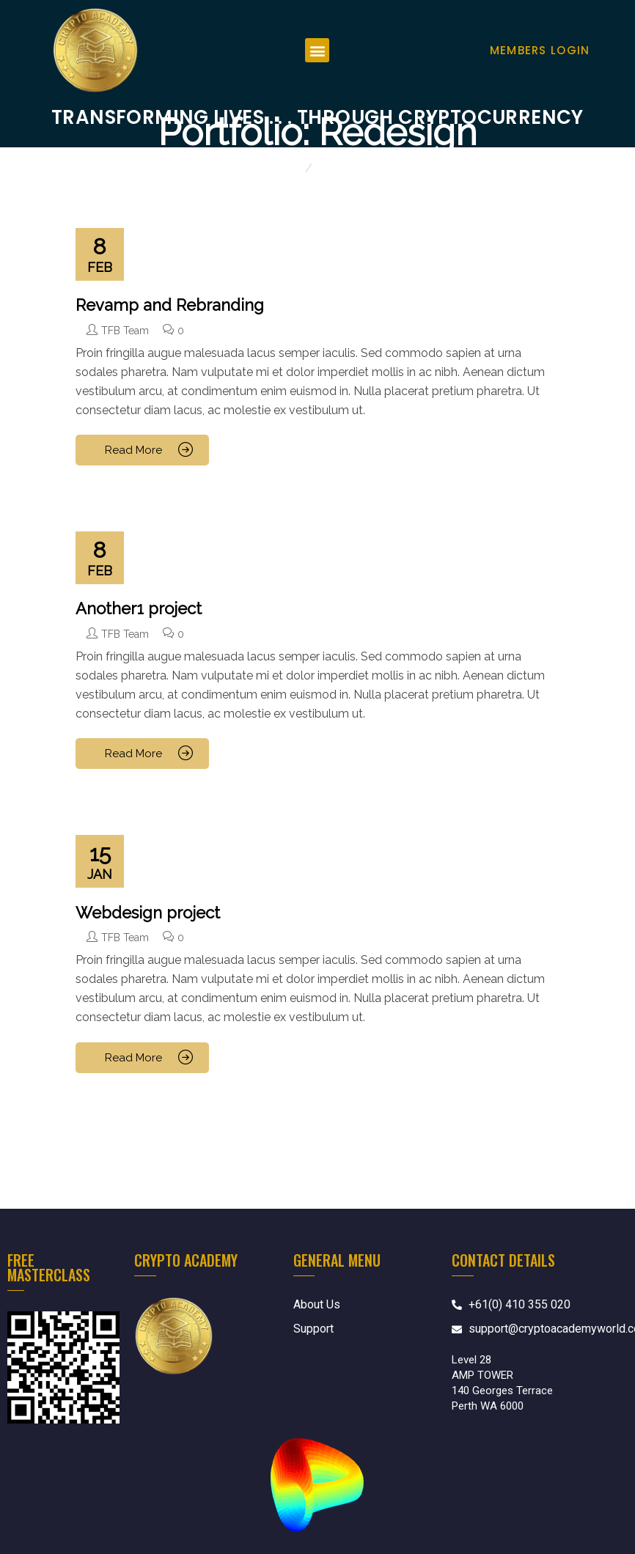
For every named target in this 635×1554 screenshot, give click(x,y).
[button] (317, 50)
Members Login (540, 50)
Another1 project (139, 608)
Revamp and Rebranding (170, 304)
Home (284, 168)
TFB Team (125, 330)
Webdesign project (148, 912)
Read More (135, 450)
